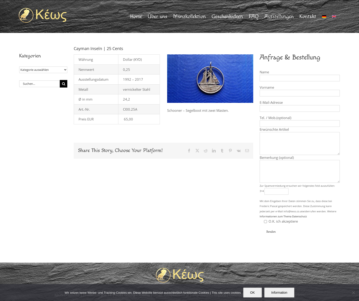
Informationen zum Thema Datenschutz (283, 216)
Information (279, 292)
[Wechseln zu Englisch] (334, 16)
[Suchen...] (39, 83)
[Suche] (63, 84)
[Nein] (353, 292)
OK (252, 292)
